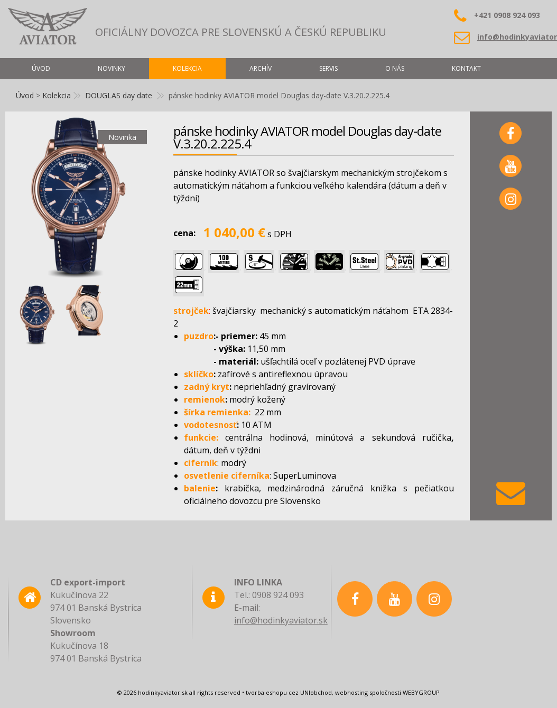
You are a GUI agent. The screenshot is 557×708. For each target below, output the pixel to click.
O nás (394, 68)
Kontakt (466, 68)
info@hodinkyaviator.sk (281, 620)
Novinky (111, 68)
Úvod (25, 95)
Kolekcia (56, 95)
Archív (260, 68)
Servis (328, 68)
